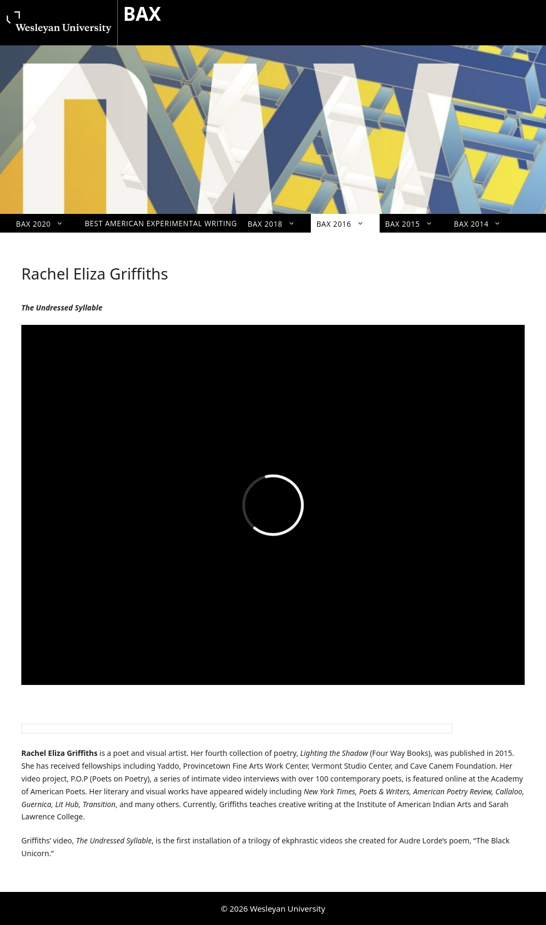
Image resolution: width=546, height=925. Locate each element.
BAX (142, 13)
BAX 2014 (483, 223)
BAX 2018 (277, 223)
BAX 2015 (414, 223)
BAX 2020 (45, 223)
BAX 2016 (345, 223)
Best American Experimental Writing (161, 223)
